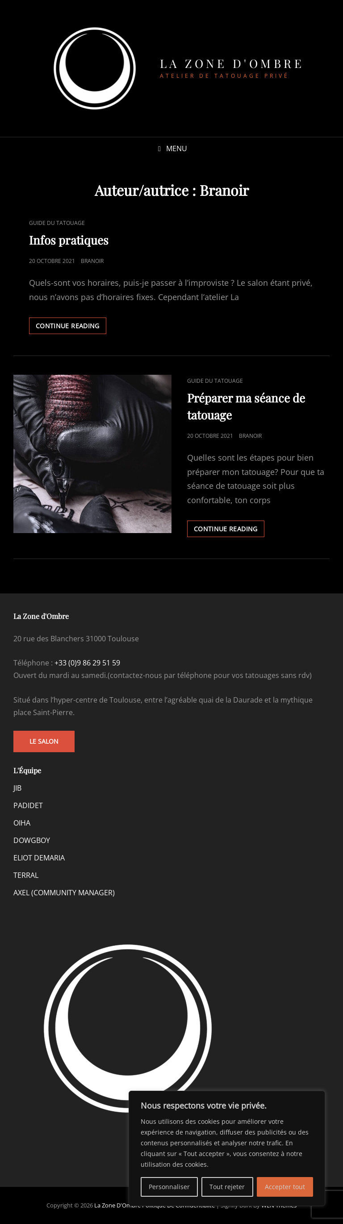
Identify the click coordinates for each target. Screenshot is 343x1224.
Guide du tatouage (57, 223)
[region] (227, 1148)
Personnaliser (169, 1186)
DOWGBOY (31, 840)
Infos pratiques (69, 240)
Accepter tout (285, 1186)
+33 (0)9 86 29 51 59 (87, 663)
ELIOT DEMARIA (39, 858)
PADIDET (28, 805)
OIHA (21, 823)
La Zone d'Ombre (232, 63)
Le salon (44, 741)
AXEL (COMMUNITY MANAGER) (64, 893)
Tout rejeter (227, 1186)
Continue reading (71, 327)
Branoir (92, 261)
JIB (17, 788)
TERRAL (25, 875)
